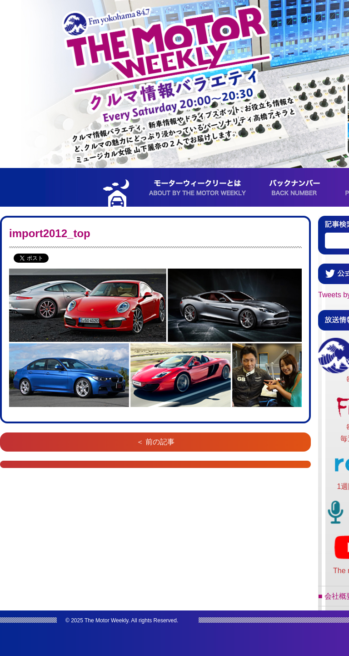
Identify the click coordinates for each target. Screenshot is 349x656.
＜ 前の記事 (155, 442)
